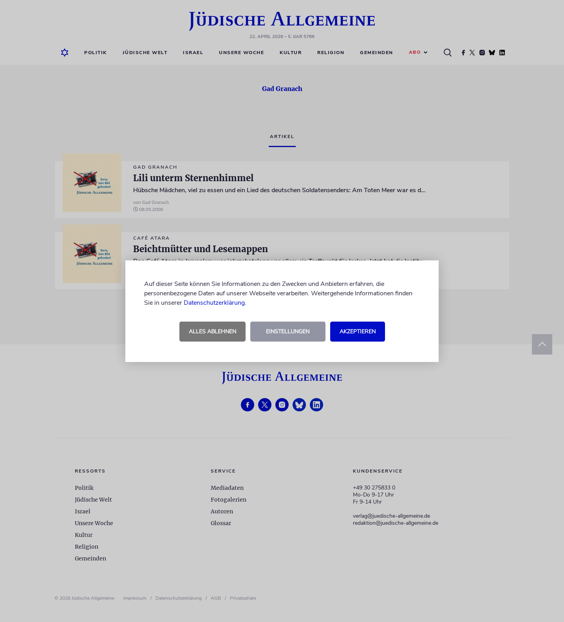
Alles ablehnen (212, 331)
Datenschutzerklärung (214, 302)
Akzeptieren (358, 331)
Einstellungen (287, 331)
